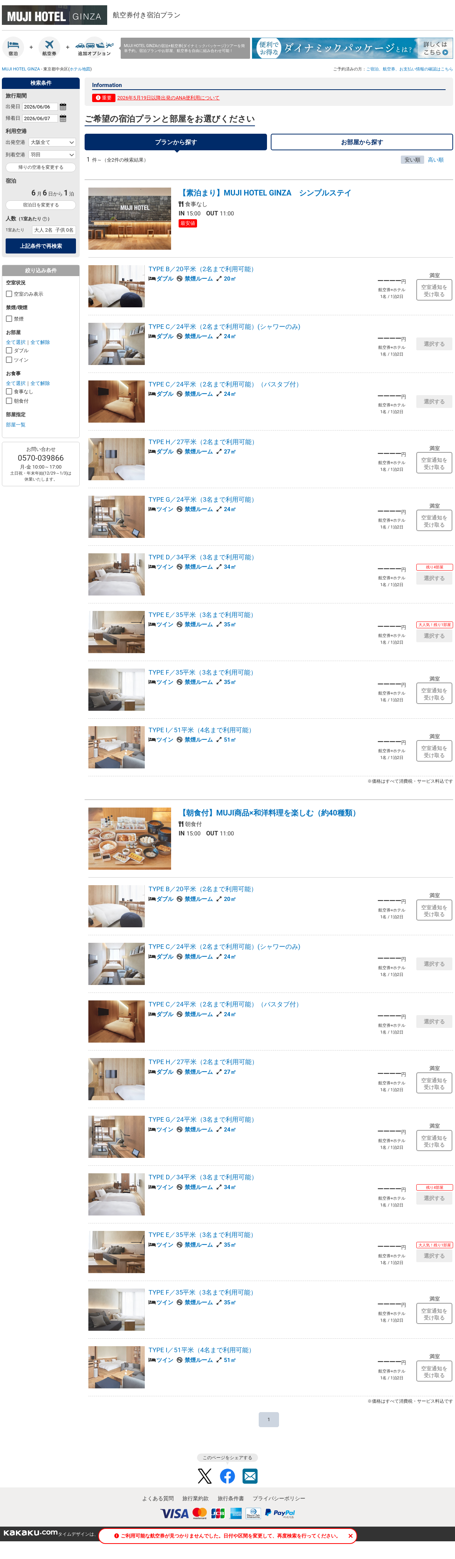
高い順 (436, 164)
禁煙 (19, 319)
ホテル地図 (80, 69)
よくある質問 (158, 1502)
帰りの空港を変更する (41, 167)
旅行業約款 (195, 1502)
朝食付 (21, 401)
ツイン (21, 360)
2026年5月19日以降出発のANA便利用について (168, 98)
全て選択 (16, 342)
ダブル (21, 350)
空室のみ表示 (28, 294)
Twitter (204, 1480)
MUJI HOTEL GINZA (21, 69)
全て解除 (40, 342)
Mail (250, 1480)
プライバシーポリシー (279, 1502)
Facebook (227, 1480)
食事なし (23, 391)
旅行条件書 (231, 1502)
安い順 (412, 164)
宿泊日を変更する (41, 205)
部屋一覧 (16, 425)
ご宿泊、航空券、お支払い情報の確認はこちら (409, 69)
